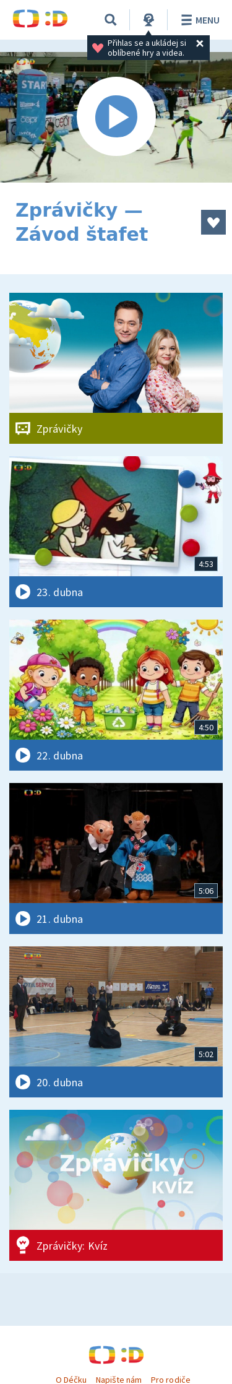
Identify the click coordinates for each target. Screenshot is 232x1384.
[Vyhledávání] (110, 20)
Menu (198, 20)
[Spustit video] (116, 117)
